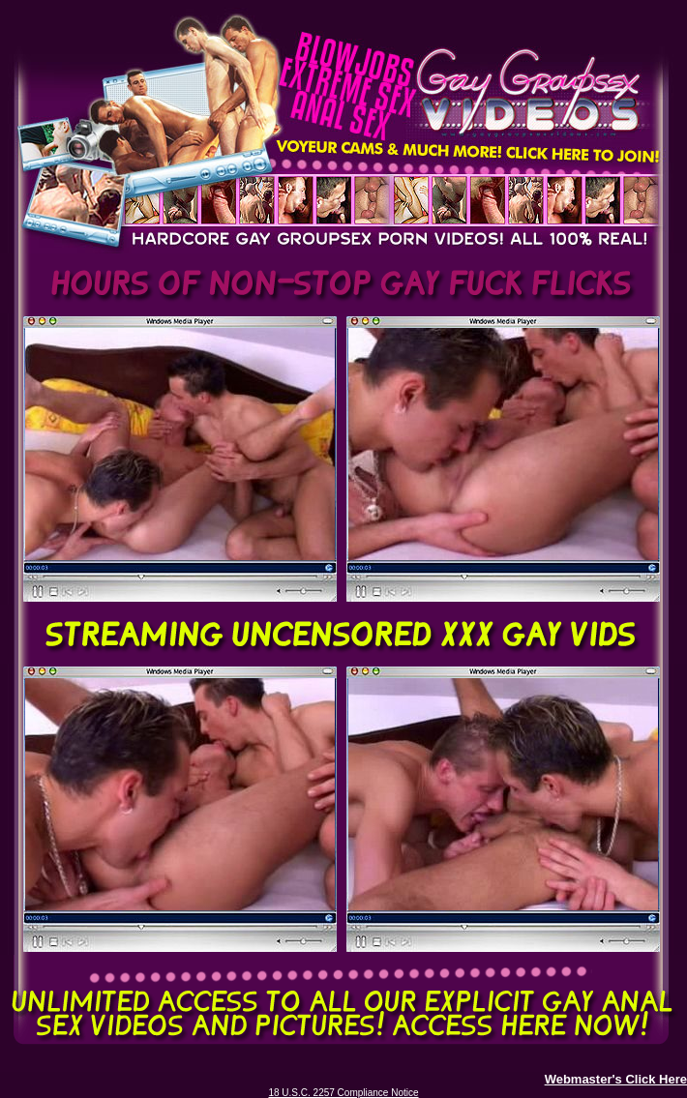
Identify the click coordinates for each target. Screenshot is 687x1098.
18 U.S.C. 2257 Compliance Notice (343, 1092)
